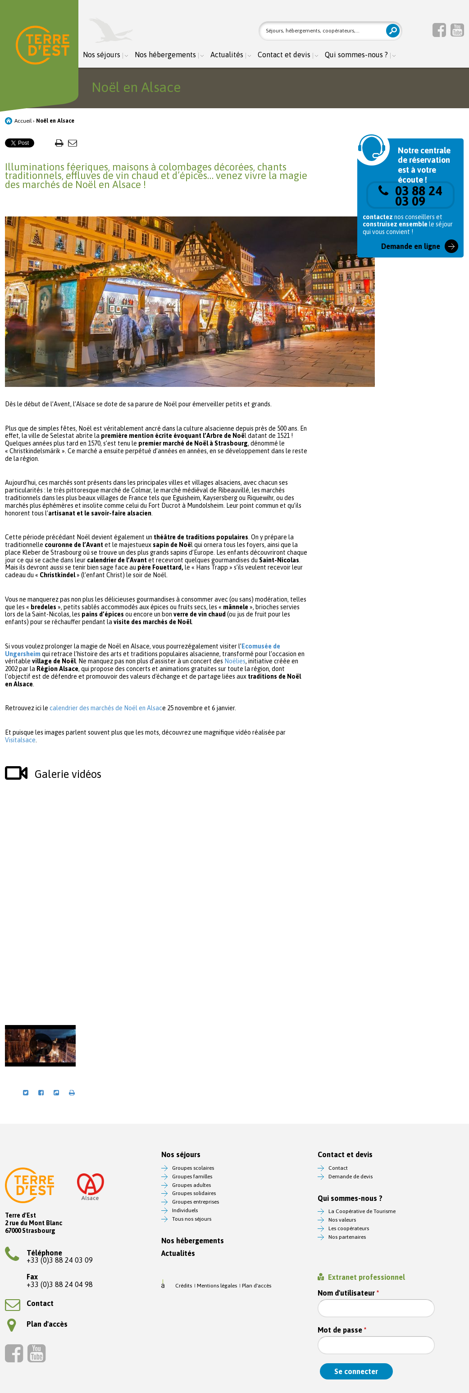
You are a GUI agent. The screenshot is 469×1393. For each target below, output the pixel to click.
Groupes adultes (191, 1185)
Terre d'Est (42, 47)
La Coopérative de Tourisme (362, 1211)
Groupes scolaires (193, 1168)
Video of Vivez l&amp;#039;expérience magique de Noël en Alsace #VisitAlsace (156, 901)
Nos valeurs (342, 1220)
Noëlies (235, 661)
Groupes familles (192, 1176)
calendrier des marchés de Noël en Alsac (106, 708)
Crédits (183, 1286)
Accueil (23, 121)
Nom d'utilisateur (348, 1293)
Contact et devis (284, 55)
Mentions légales (217, 1286)
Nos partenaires (347, 1237)
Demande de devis (350, 1176)
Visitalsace (20, 740)
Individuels (185, 1210)
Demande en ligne (410, 246)
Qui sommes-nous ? (356, 55)
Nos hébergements (165, 55)
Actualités (226, 55)
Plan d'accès (37, 1324)
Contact (29, 1303)
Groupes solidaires (194, 1193)
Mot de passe (342, 1330)
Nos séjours (101, 55)
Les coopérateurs (348, 1228)
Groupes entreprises (195, 1202)
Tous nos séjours (191, 1219)
